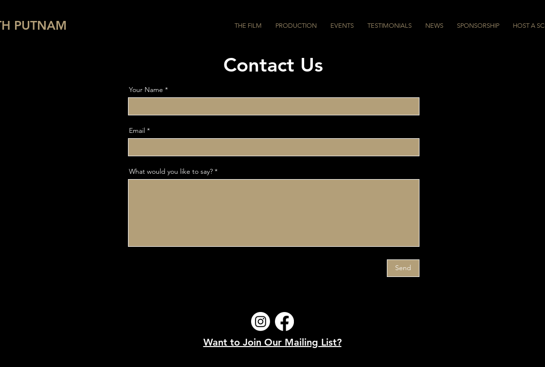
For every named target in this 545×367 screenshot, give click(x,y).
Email (137, 130)
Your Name (146, 89)
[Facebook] (284, 321)
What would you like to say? (171, 171)
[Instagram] (260, 321)
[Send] (403, 268)
